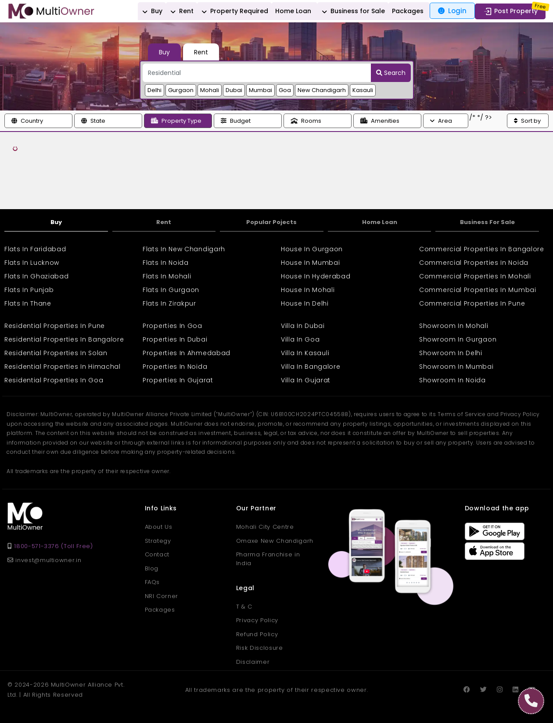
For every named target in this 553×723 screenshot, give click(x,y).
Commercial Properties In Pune (472, 303)
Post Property (510, 11)
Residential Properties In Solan (56, 353)
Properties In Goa (172, 325)
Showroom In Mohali (453, 325)
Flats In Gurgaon (171, 289)
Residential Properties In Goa (53, 380)
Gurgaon (181, 90)
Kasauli (362, 90)
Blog (152, 568)
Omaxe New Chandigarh (274, 541)
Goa (285, 90)
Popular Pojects (271, 222)
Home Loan (293, 11)
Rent (181, 11)
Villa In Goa (300, 339)
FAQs (152, 582)
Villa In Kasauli (305, 353)
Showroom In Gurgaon (457, 339)
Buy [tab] (164, 52)
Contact (157, 554)
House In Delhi (305, 303)
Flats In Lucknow (31, 262)
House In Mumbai (310, 262)
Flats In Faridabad (35, 249)
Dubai (234, 90)
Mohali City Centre (265, 527)
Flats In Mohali (167, 276)
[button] (38, 121)
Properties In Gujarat (178, 380)
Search (391, 72)
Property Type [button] (176, 121)
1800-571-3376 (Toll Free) (53, 546)
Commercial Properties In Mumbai (477, 289)
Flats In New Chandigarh (184, 249)
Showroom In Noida (452, 380)
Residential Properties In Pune (54, 325)
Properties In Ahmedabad (186, 353)
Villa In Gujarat (305, 380)
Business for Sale (352, 11)
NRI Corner (162, 596)
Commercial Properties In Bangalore (481, 249)
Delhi (154, 90)
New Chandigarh (322, 90)
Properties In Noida (175, 366)
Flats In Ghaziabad (36, 276)
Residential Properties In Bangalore (64, 339)
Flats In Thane (27, 303)
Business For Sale (487, 222)
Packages (408, 11)
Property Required (233, 11)
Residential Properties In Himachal (62, 366)
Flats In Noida (166, 262)
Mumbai (260, 90)
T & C (244, 606)
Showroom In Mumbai (456, 366)
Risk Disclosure (259, 648)
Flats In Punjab (29, 289)
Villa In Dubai (303, 325)
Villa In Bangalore (311, 366)
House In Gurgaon (312, 249)
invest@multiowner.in (44, 560)
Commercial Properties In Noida (473, 262)
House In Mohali (308, 289)
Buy (151, 11)
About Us (158, 527)
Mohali (209, 90)
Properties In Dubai (175, 339)
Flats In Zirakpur (169, 303)
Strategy (158, 541)
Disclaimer (253, 662)
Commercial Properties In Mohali (475, 276)
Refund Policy (257, 634)
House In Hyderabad (316, 276)
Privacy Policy (257, 620)
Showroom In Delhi (450, 353)
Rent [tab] (201, 52)
